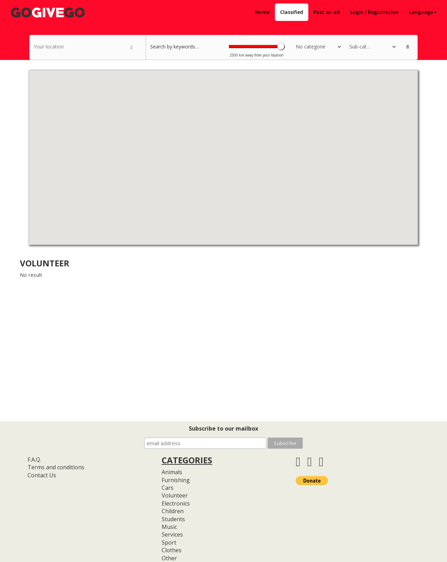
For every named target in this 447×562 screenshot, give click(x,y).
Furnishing (176, 480)
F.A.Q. (34, 459)
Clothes (172, 550)
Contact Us (42, 475)
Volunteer (175, 495)
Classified (291, 12)
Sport (169, 542)
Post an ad (327, 12)
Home (262, 12)
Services (172, 534)
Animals (172, 472)
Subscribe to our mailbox (223, 428)
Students (173, 519)
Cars (168, 488)
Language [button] (423, 12)
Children (173, 511)
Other (169, 558)
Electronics (176, 503)
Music (169, 527)
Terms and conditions (56, 467)
